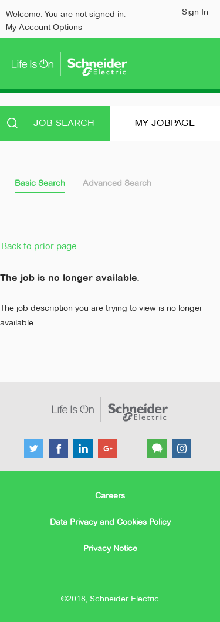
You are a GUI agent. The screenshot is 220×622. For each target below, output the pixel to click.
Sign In (195, 12)
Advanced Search (117, 183)
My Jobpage (165, 122)
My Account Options (44, 27)
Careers (110, 495)
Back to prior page (38, 245)
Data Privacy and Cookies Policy (110, 521)
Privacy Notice (110, 548)
